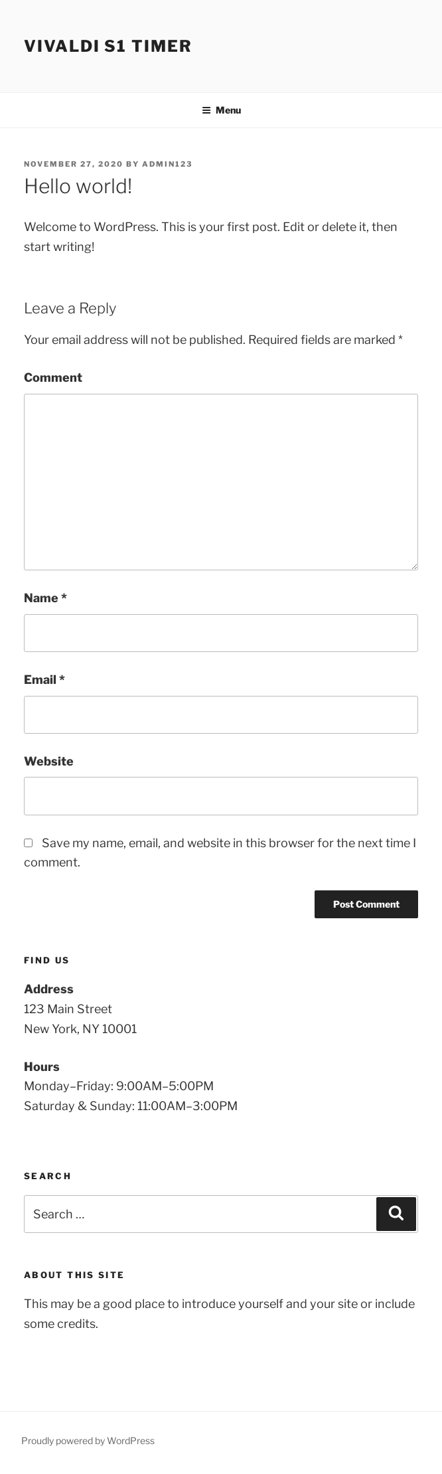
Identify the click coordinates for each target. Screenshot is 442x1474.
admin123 (167, 164)
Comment (53, 377)
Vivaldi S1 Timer (108, 46)
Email (44, 680)
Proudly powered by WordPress (88, 1440)
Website (49, 761)
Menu (221, 110)
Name (45, 598)
